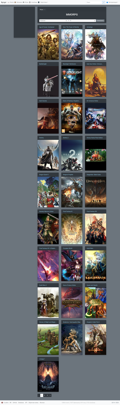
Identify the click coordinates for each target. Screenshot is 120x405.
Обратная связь (33, 402)
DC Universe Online (92, 101)
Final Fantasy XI (67, 211)
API (26, 402)
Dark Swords (43, 101)
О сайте (6, 402)
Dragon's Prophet (68, 174)
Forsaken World (67, 248)
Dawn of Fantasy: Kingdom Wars (71, 101)
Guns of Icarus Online (69, 285)
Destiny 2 (65, 138)
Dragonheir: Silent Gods (94, 174)
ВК (10, 402)
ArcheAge (89, 27)
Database (21, 402)
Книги (12, 2)
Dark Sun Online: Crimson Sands (94, 64)
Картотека (43, 2)
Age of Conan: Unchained (46, 27)
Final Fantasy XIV (92, 211)
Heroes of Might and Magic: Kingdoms (47, 322)
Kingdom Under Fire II (93, 322)
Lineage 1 (42, 359)
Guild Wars (90, 248)
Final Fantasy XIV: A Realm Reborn (47, 248)
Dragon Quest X (43, 174)
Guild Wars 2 (43, 285)
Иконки (42, 402)
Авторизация (113, 2)
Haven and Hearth (92, 285)
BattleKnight (42, 64)
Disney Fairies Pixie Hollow (95, 138)
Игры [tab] (42, 9)
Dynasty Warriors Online (46, 211)
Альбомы (34, 2)
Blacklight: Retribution (69, 64)
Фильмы (19, 2)
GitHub (15, 402)
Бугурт (3, 2)
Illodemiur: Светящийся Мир (71, 322)
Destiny (41, 138)
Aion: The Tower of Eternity (71, 27)
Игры (26, 2)
